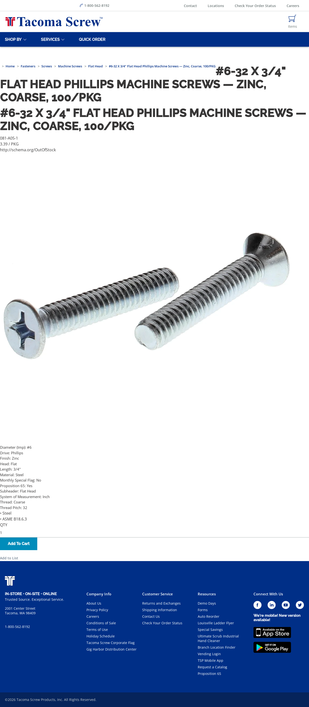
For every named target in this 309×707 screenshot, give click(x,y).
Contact (190, 5)
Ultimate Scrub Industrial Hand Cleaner (218, 638)
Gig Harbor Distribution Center (111, 649)
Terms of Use (97, 629)
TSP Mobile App (210, 660)
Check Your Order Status (255, 5)
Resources (207, 594)
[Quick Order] (91, 39)
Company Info (98, 594)
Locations (216, 5)
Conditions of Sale (101, 623)
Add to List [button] (9, 558)
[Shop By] (12, 39)
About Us (93, 603)
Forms (203, 610)
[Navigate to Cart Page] (292, 21)
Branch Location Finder (216, 647)
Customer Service (157, 594)
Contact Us (151, 616)
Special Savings (210, 629)
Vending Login (209, 654)
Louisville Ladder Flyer (216, 623)
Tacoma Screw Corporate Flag (110, 642)
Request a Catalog (212, 667)
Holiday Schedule (100, 636)
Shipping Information (159, 610)
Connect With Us (268, 594)
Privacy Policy (97, 610)
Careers (293, 5)
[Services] (49, 39)
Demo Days (207, 603)
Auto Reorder (208, 616)
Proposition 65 (209, 673)
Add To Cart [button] (18, 543)
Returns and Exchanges (161, 603)
